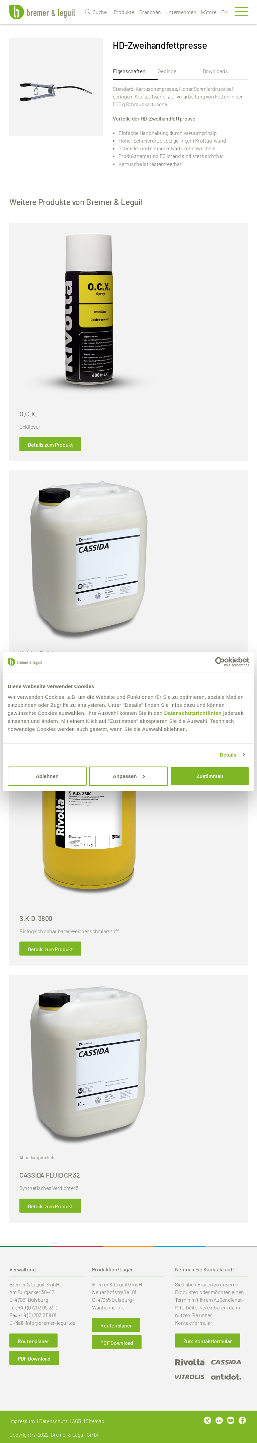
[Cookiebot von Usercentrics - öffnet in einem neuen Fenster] (220, 662)
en (224, 12)
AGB (76, 1421)
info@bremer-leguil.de (50, 1322)
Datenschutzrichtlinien (193, 712)
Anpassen (129, 776)
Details (228, 755)
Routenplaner (33, 1341)
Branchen (150, 12)
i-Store (208, 12)
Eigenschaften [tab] (129, 71)
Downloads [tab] (215, 71)
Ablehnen (47, 776)
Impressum (22, 1421)
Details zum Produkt (50, 444)
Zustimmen (209, 776)
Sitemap (95, 1421)
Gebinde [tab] (167, 71)
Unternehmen (180, 12)
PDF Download (34, 1358)
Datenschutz (53, 1421)
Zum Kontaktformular (207, 1341)
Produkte (124, 12)
